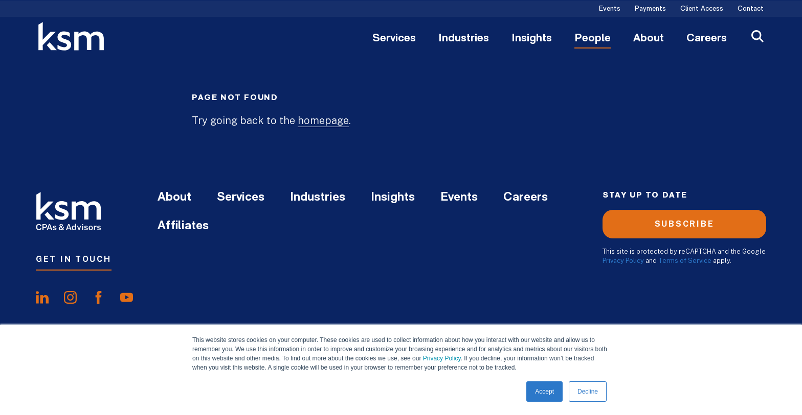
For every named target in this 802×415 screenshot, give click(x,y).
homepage (323, 120)
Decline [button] (587, 391)
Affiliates (183, 226)
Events (609, 9)
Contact (751, 9)
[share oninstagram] (70, 297)
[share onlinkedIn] (42, 297)
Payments (650, 9)
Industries (463, 38)
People (592, 38)
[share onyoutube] (126, 297)
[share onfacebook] (98, 297)
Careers (706, 38)
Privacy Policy (442, 358)
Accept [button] (544, 391)
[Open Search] (757, 37)
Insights (531, 38)
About (648, 38)
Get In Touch (74, 259)
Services (394, 38)
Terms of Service (684, 260)
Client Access (701, 9)
